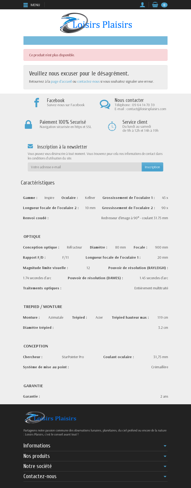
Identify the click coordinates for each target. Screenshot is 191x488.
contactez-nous (88, 81)
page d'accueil (61, 81)
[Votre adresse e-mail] (85, 166)
